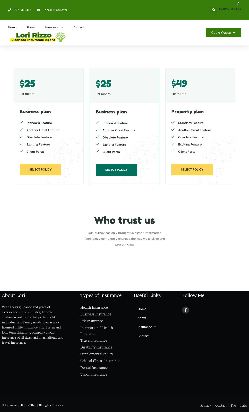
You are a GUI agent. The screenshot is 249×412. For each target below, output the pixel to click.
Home (12, 27)
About (30, 27)
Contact (78, 27)
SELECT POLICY (40, 169)
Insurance (54, 27)
